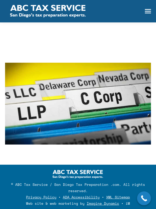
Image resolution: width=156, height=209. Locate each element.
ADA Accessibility (81, 197)
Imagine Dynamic (103, 203)
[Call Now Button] (144, 198)
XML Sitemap (118, 197)
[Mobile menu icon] (148, 11)
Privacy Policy (41, 197)
